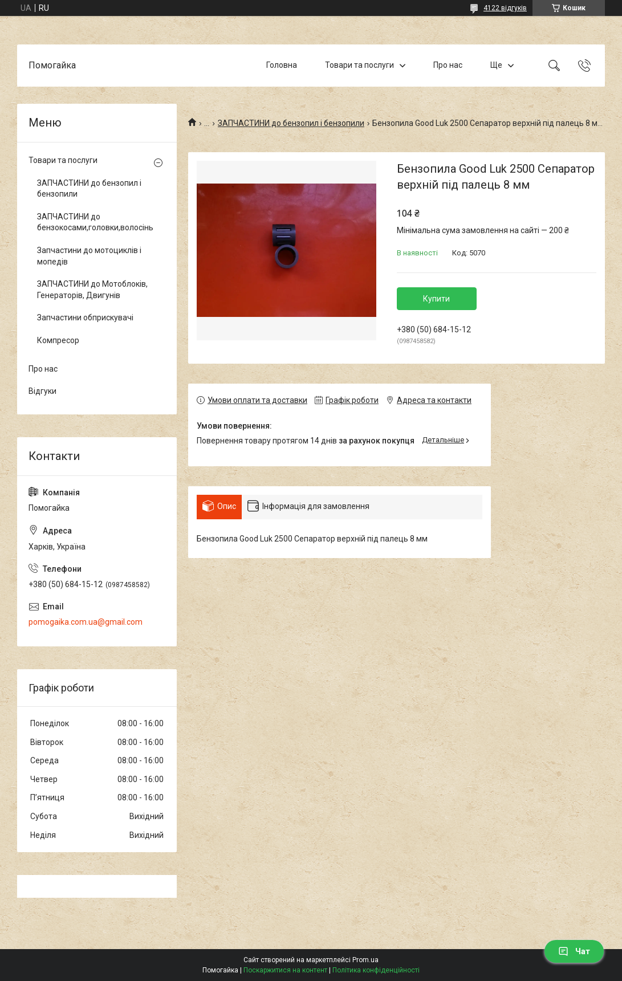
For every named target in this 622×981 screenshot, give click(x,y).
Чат (574, 951)
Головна (281, 65)
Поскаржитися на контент (285, 970)
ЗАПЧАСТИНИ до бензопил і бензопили (291, 123)
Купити (436, 298)
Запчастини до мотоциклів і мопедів (89, 256)
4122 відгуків (505, 8)
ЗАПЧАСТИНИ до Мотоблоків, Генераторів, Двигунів (92, 289)
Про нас (447, 65)
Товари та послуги (359, 65)
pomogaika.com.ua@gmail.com (86, 621)
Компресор (58, 340)
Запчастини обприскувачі (85, 317)
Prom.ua (365, 960)
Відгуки (42, 391)
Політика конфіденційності (376, 970)
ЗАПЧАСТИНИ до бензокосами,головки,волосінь (94, 222)
